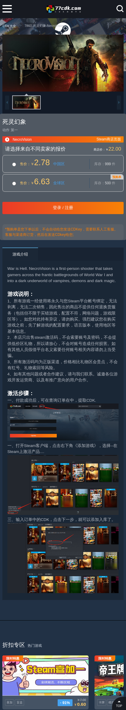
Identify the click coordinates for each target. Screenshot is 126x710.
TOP (119, 703)
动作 (6, 130)
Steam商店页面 (109, 139)
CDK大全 (9, 26)
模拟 (83, 689)
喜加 (9, 689)
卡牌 (73, 689)
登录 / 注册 (63, 207)
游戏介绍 (20, 254)
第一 (14, 130)
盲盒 (20, 689)
